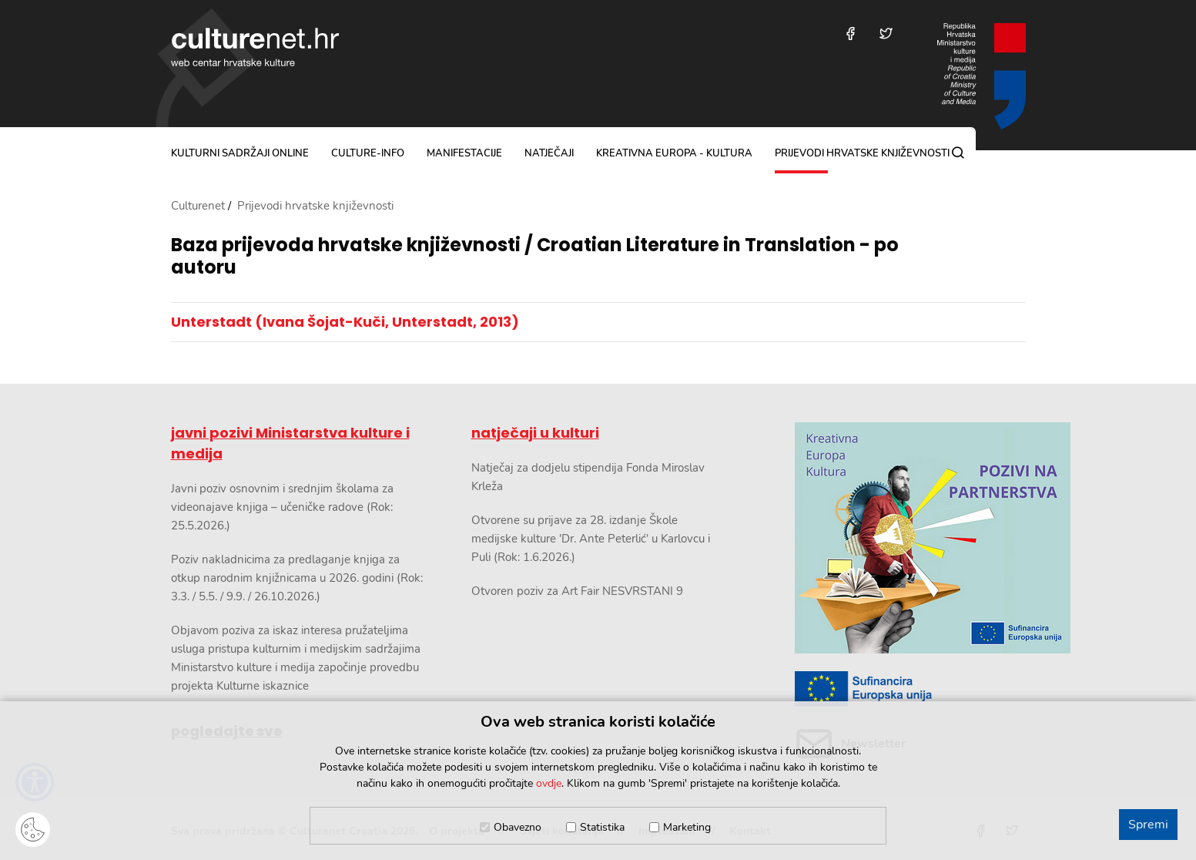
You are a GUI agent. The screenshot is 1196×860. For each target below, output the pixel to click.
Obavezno (517, 827)
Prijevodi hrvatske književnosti (862, 153)
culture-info (367, 153)
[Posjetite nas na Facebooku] (850, 33)
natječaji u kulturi (535, 432)
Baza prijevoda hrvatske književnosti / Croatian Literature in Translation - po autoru (535, 256)
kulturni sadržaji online (240, 153)
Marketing (687, 827)
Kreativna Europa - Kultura (674, 153)
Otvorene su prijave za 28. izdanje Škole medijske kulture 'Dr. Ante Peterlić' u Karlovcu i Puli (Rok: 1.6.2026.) (590, 538)
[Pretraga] (958, 152)
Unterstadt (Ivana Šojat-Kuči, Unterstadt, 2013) (345, 321)
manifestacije (464, 153)
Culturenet (198, 205)
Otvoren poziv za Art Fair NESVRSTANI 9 (577, 591)
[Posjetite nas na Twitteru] (886, 33)
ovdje (548, 783)
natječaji (549, 153)
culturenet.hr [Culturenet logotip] (255, 47)
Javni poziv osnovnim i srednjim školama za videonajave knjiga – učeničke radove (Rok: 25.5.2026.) (282, 507)
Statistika (602, 827)
